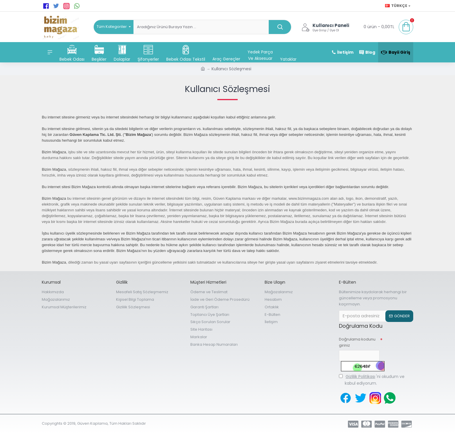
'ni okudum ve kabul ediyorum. (372, 379)
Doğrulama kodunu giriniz (357, 342)
